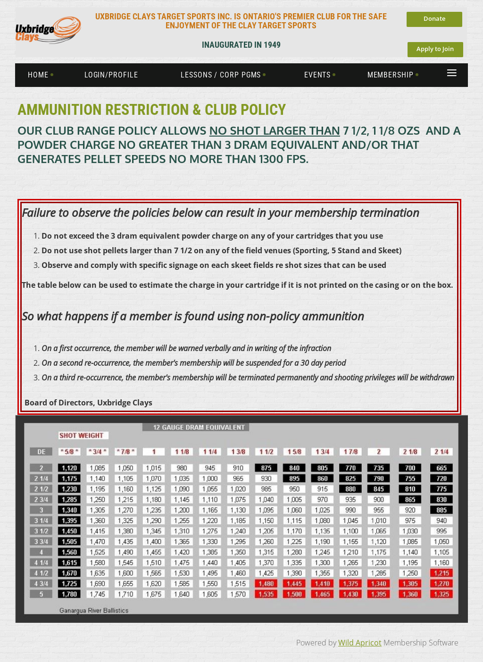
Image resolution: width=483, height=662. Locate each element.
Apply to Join (435, 48)
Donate (434, 18)
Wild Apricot (360, 642)
